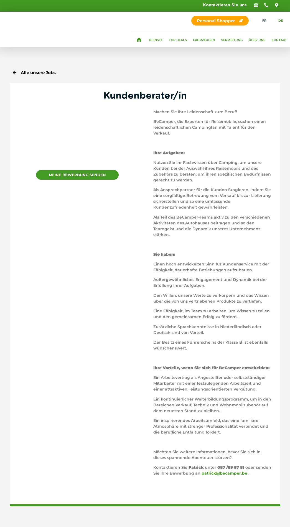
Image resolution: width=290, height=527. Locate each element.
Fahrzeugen (204, 40)
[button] (256, 5)
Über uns (257, 40)
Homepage (139, 40)
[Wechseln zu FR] (261, 20)
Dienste (156, 40)
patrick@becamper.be (224, 473)
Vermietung (232, 40)
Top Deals (178, 40)
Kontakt (279, 40)
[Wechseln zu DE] (277, 20)
